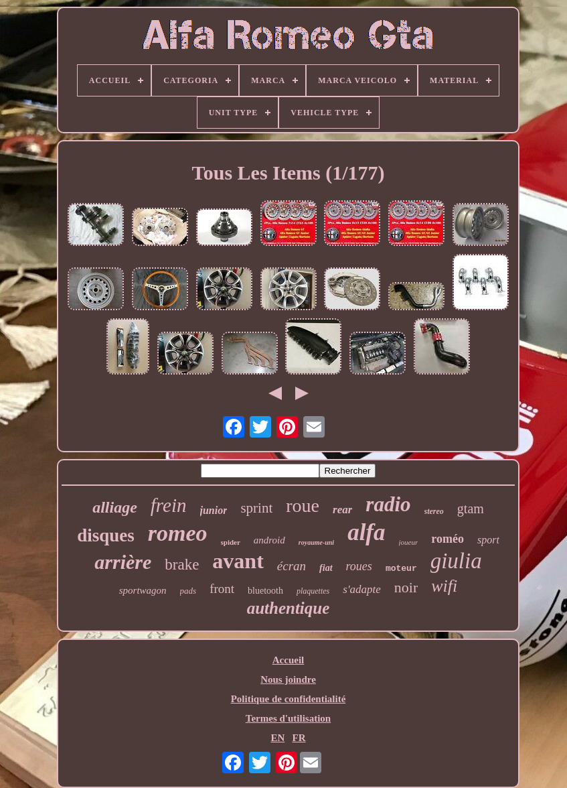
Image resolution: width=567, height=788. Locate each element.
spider (230, 542)
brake (182, 564)
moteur (401, 569)
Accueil (288, 660)
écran (291, 566)
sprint (256, 508)
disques (106, 535)
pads (188, 591)
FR (299, 737)
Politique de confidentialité (288, 699)
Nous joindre (288, 679)
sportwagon (143, 590)
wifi (444, 586)
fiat (325, 568)
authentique (288, 608)
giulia (456, 561)
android (269, 540)
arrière (122, 562)
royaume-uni (316, 542)
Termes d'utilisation (288, 718)
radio (388, 504)
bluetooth (265, 591)
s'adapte (362, 589)
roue (302, 505)
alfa (366, 532)
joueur (408, 542)
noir (406, 587)
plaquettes (313, 591)
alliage (114, 507)
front (222, 589)
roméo (447, 538)
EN (277, 737)
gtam (470, 508)
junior (214, 510)
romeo (178, 533)
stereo (434, 511)
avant (237, 561)
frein (169, 505)
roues (359, 566)
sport (488, 539)
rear (342, 509)
